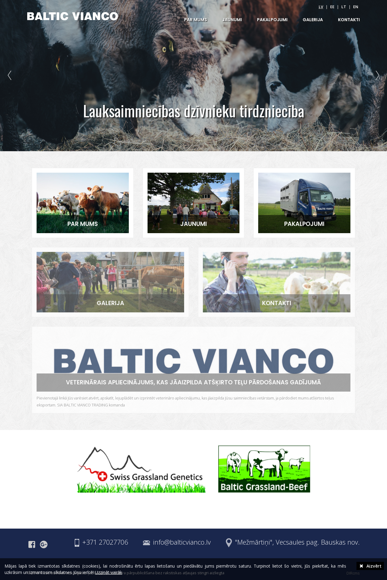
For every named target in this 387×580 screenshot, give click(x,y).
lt (343, 6)
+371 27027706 (105, 542)
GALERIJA (313, 20)
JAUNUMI (232, 20)
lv (321, 6)
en (355, 6)
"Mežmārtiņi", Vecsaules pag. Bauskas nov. (297, 542)
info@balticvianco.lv (182, 542)
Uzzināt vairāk (108, 572)
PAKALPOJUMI (272, 20)
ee (332, 6)
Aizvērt (370, 566)
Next (376, 75)
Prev (11, 75)
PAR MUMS (195, 20)
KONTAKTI (349, 20)
